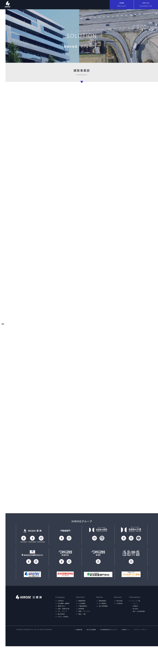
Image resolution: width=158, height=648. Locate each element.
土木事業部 (82, 605)
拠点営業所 (61, 616)
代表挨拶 (61, 602)
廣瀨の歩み (61, 608)
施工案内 (135, 610)
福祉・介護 (82, 616)
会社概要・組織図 (63, 605)
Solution (80, 599)
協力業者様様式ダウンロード (109, 631)
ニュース (135, 605)
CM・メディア (62, 613)
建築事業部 (82, 602)
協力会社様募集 (91, 631)
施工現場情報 (103, 608)
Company (60, 599)
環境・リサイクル (84, 613)
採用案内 (135, 608)
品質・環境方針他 (63, 610)
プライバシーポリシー (141, 631)
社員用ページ (126, 631)
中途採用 (119, 605)
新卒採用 (119, 602)
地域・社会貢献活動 (139, 613)
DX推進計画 (78, 631)
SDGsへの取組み (63, 618)
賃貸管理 (81, 610)
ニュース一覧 (135, 602)
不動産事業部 (82, 608)
